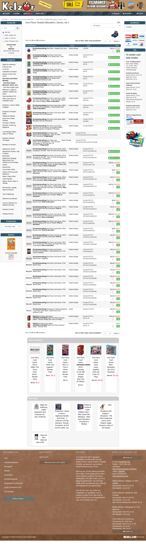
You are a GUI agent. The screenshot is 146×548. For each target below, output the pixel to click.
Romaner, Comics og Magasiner (9, 126)
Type (88, 46)
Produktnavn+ (31, 46)
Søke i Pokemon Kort (10, 41)
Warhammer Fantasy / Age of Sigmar (10, 152)
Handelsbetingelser (11, 462)
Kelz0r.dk (18, 537)
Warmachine (6, 167)
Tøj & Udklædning (8, 194)
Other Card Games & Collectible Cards (9, 100)
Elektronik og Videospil (9, 198)
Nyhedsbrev (8, 475)
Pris (117, 46)
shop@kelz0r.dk (124, 462)
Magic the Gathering (8, 64)
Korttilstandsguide (10, 479)
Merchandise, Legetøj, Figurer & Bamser (9, 188)
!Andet (71, 309)
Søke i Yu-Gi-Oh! (9, 38)
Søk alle (6, 32)
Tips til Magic (9, 492)
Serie (72, 46)
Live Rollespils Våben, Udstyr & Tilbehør (9, 133)
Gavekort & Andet (8, 209)
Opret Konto (44, 457)
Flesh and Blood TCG (9, 96)
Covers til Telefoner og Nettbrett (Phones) (9, 204)
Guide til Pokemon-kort (12, 487)
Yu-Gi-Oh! (5, 69)
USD (40, 13)
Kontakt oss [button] (127, 457)
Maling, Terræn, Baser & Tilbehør (10, 182)
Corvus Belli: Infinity (8, 169)
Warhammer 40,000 (8, 149)
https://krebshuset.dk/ (120, 476)
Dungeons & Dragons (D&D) (9, 112)
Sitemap (141, 537)
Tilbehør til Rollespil (8, 116)
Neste (116, 41)
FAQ (5, 458)
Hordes (4, 165)
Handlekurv (134, 23)
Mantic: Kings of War (9, 176)
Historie (7, 471)
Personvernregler (29, 537)
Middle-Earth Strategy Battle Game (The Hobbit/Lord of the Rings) (10, 160)
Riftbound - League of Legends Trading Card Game (9, 92)
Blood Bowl (6, 156)
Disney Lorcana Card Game (9, 75)
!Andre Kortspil (73, 48)
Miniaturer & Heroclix (9, 144)
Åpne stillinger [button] (18, 499)
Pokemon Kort (7, 67)
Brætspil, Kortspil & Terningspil (8, 139)
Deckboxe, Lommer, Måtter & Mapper (11, 106)
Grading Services (7, 214)
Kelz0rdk (121, 471)
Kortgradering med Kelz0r (13, 483)
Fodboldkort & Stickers (9, 72)
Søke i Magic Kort (9, 35)
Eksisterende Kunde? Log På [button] (55, 462)
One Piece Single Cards (10, 87)
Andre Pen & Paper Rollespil (8, 119)
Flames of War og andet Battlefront (10, 173)
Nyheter (11, 235)
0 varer (140, 13)
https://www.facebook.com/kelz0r (124, 469)
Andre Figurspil (7, 179)
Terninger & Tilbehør (8, 123)
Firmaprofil (8, 467)
